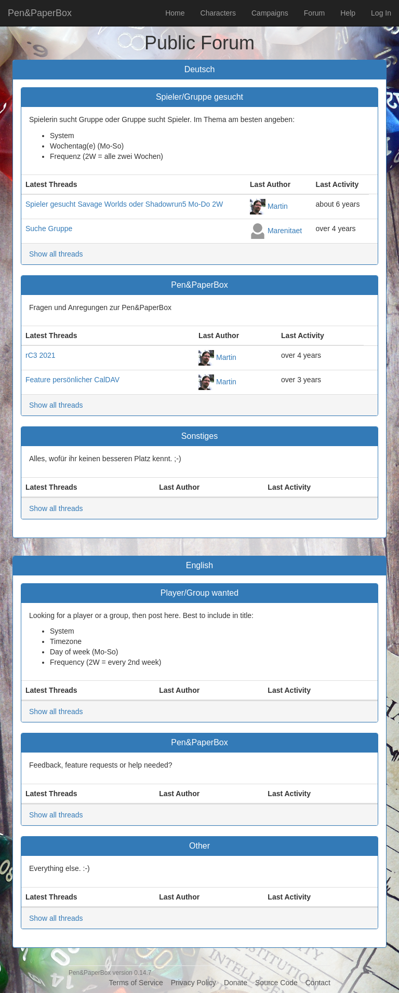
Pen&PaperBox (40, 13)
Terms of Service (136, 982)
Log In (381, 13)
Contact (317, 982)
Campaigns (269, 13)
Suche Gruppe (48, 228)
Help (347, 13)
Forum (314, 13)
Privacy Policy (193, 982)
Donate (235, 982)
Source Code (276, 982)
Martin (278, 206)
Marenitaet (285, 230)
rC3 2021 (40, 355)
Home (174, 13)
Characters (218, 13)
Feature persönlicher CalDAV (72, 379)
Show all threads (56, 254)
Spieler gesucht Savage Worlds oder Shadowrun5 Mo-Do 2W (124, 204)
